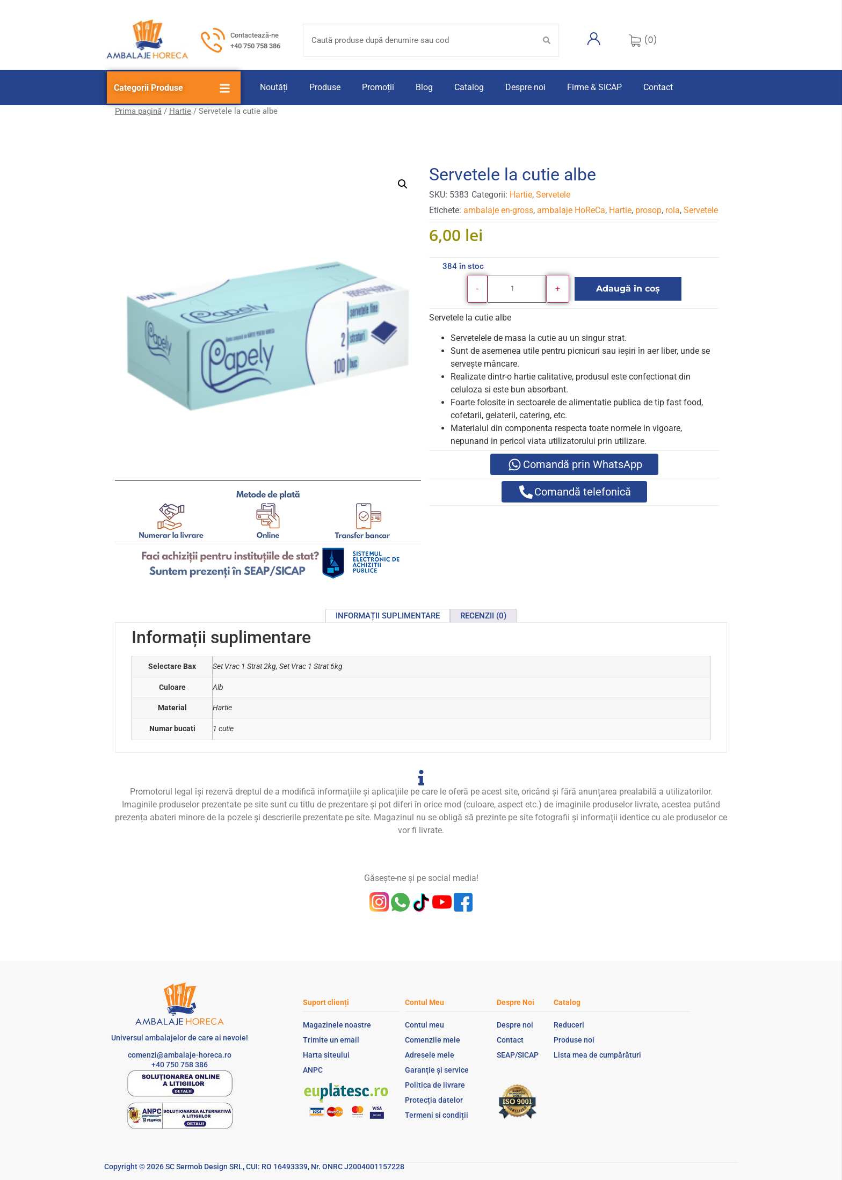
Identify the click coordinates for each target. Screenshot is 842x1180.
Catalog (469, 87)
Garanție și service (437, 1070)
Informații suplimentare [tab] (388, 616)
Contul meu (424, 1025)
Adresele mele (429, 1055)
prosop (648, 210)
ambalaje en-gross (498, 210)
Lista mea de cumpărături (597, 1055)
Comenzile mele (432, 1040)
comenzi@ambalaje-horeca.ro (179, 1055)
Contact (658, 87)
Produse (324, 87)
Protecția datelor (434, 1100)
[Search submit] (546, 40)
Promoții (378, 87)
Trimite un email (331, 1040)
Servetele (553, 195)
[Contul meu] (593, 38)
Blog (424, 87)
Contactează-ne (254, 35)
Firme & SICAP (594, 87)
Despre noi (525, 87)
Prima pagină (138, 111)
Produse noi (574, 1040)
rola (672, 210)
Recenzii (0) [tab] (483, 616)
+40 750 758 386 (255, 46)
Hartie (180, 111)
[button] (402, 184)
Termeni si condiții (436, 1115)
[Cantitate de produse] (517, 289)
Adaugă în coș (628, 288)
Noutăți (274, 87)
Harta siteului (326, 1055)
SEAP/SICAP (518, 1055)
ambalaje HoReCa (571, 210)
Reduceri (569, 1025)
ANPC (313, 1070)
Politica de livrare (435, 1085)
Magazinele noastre (337, 1025)
